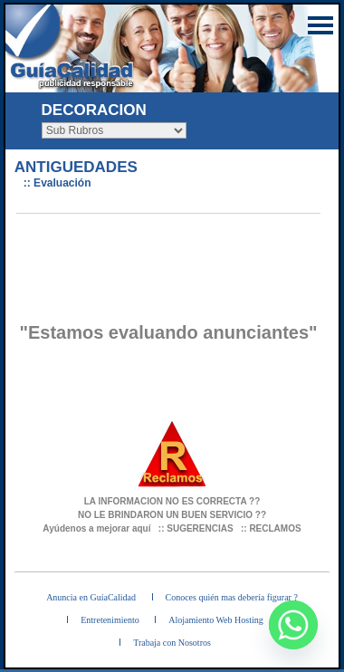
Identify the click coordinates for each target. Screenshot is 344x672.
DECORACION (94, 110)
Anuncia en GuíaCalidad (91, 597)
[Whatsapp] (293, 624)
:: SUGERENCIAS (196, 528)
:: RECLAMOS (271, 528)
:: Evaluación (57, 183)
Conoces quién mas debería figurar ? (232, 597)
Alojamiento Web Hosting (215, 620)
